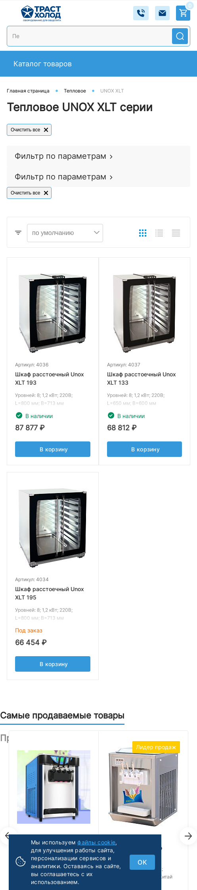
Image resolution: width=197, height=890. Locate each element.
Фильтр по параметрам (60, 156)
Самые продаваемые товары (62, 715)
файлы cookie (96, 842)
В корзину (54, 454)
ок (142, 862)
